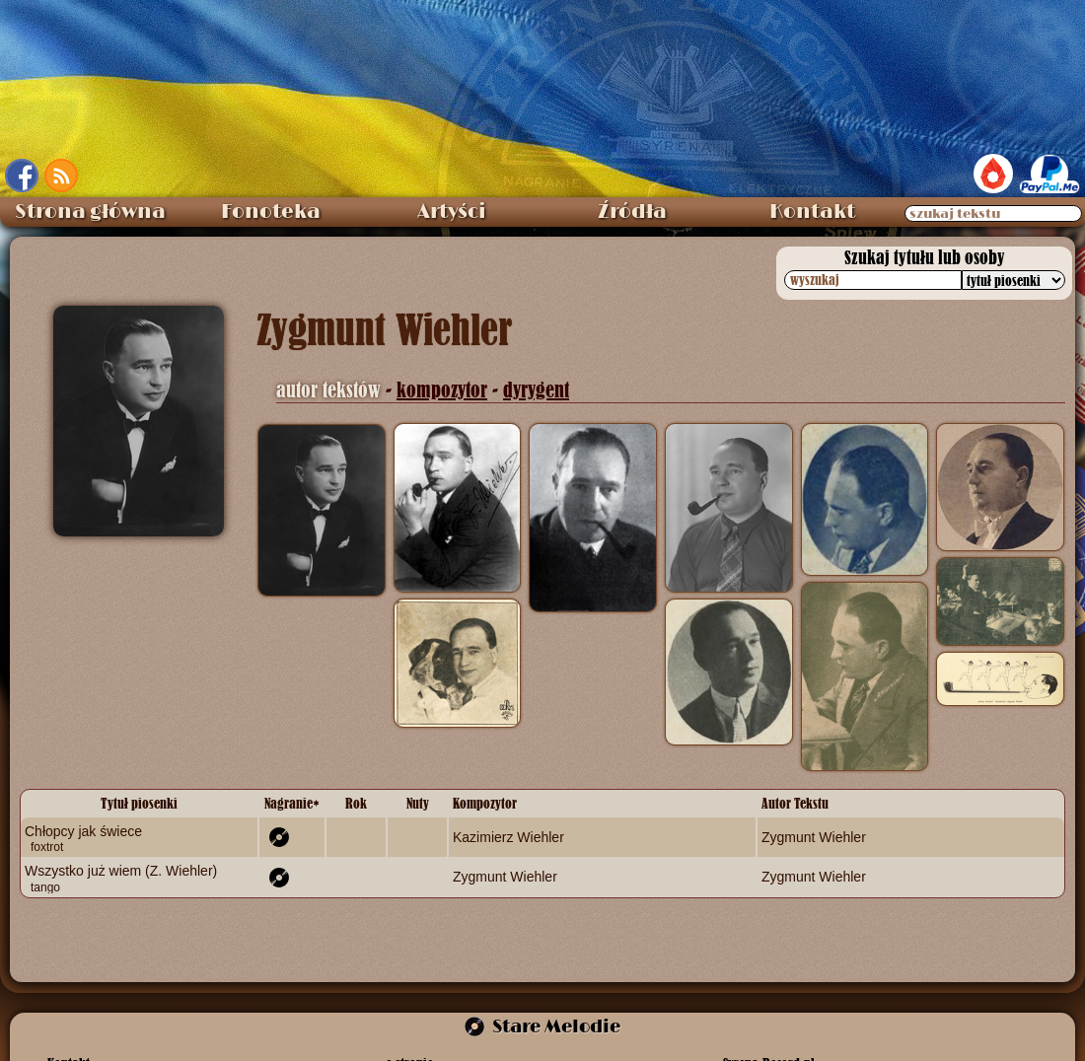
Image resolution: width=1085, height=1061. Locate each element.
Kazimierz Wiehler (508, 837)
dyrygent (536, 390)
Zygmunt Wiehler (813, 837)
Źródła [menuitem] (632, 212)
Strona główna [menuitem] (90, 212)
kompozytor (442, 390)
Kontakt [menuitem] (812, 212)
